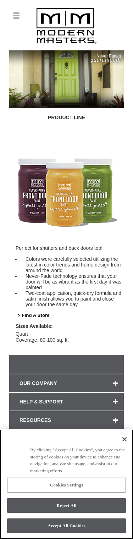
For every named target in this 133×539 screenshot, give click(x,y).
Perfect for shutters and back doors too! (59, 248)
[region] (66, 484)
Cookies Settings (66, 485)
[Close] (124, 439)
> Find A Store (34, 315)
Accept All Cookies (66, 525)
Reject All (67, 505)
